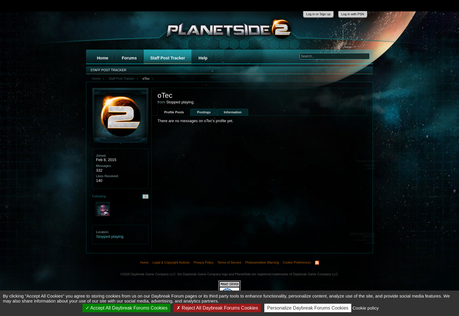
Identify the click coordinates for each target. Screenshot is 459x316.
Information (233, 112)
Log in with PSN (352, 14)
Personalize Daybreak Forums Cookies (307, 307)
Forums (129, 58)
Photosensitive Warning (262, 262)
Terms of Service (229, 262)
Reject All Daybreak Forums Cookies (217, 307)
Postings (203, 112)
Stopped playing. (110, 236)
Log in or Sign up (318, 14)
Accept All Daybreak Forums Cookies (126, 307)
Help (202, 58)
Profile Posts (174, 112)
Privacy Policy (203, 262)
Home (102, 58)
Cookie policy (365, 307)
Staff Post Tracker (167, 58)
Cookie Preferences (297, 262)
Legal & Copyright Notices (171, 262)
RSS (317, 263)
